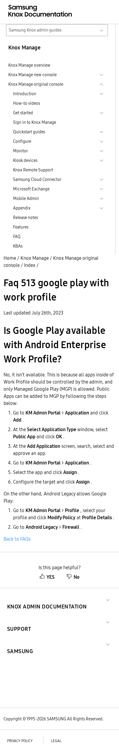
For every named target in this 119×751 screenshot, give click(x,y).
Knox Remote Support (33, 170)
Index (29, 265)
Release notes (25, 217)
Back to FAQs (17, 539)
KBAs (18, 246)
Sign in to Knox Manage (34, 122)
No (73, 577)
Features (20, 227)
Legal (56, 740)
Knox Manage (34, 258)
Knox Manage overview (29, 65)
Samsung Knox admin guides (35, 30)
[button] (47, 599)
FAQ (16, 237)
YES (47, 577)
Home (10, 258)
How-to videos (26, 103)
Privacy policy (20, 740)
